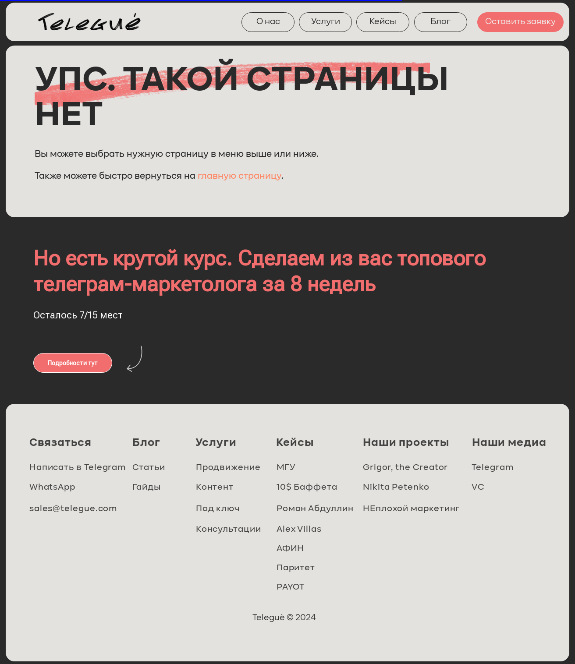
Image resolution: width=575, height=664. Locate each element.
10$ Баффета (307, 488)
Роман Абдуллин (315, 509)
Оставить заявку (520, 22)
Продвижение (228, 468)
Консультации (229, 530)
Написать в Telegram (77, 468)
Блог (440, 22)
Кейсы (382, 22)
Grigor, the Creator (406, 468)
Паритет (296, 568)
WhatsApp (53, 488)
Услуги (325, 22)
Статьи (148, 468)
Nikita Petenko (397, 488)
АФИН (291, 549)
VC (478, 488)
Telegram (493, 468)
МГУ (287, 468)
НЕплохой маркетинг (412, 509)
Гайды (146, 488)
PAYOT (291, 587)
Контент (216, 488)
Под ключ (219, 509)
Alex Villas (300, 530)
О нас (268, 22)
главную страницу (239, 176)
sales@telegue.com (73, 509)
